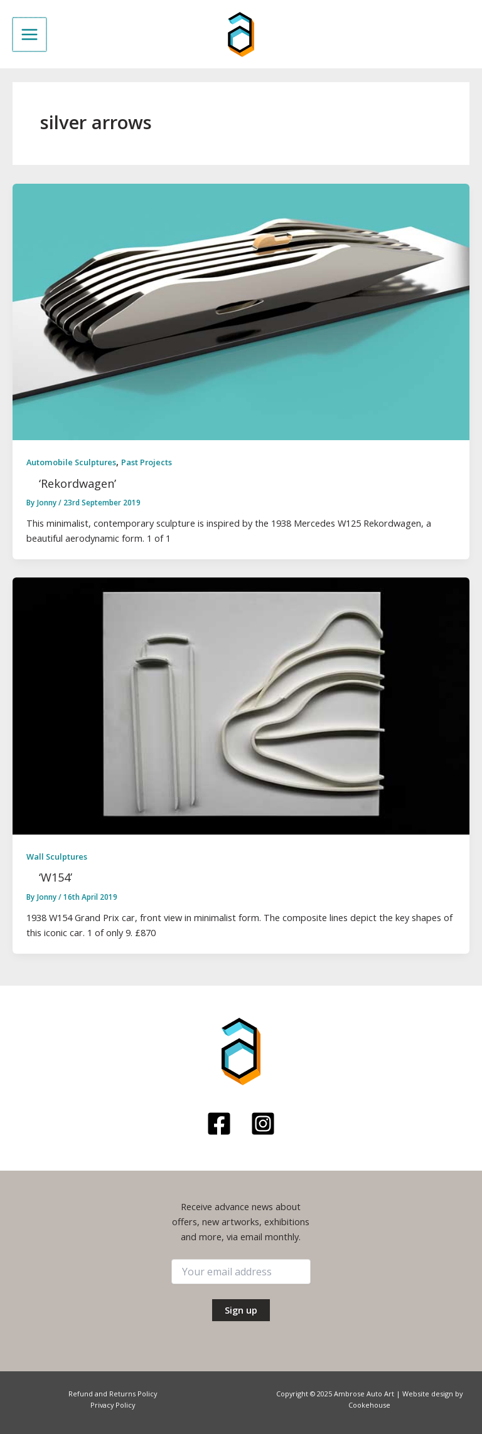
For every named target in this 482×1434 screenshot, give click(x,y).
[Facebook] (219, 1123)
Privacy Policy (112, 1405)
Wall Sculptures (56, 856)
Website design (427, 1393)
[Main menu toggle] (29, 34)
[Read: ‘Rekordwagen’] (241, 310)
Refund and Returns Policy (112, 1393)
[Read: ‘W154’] (241, 705)
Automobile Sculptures (71, 462)
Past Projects (146, 462)
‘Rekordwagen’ (77, 483)
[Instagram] (263, 1123)
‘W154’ (55, 877)
